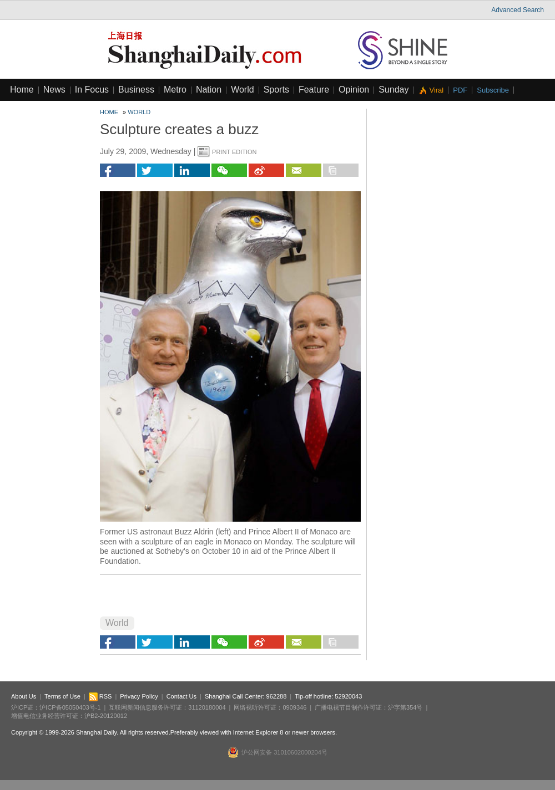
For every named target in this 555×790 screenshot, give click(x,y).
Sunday (393, 89)
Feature (314, 89)
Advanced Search (517, 10)
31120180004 (206, 707)
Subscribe (493, 90)
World (242, 89)
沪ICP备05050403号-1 (69, 707)
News (54, 89)
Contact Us (181, 696)
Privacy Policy (139, 696)
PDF (460, 90)
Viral (436, 90)
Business (136, 89)
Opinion (354, 89)
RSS (100, 696)
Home (22, 89)
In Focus (92, 89)
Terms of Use (62, 696)
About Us (23, 696)
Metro (175, 89)
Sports (276, 89)
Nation (208, 89)
